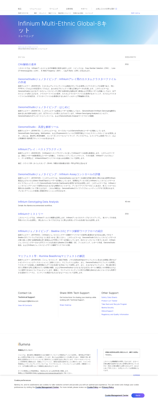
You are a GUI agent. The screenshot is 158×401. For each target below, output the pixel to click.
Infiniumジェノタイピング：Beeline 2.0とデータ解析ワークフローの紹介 (60, 231)
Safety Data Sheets (109, 297)
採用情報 (136, 375)
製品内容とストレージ (64, 13)
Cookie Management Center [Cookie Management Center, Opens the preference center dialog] (116, 397)
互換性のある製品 (78, 13)
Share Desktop (65, 305)
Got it (138, 397)
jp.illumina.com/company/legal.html (50, 373)
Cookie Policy (92, 389)
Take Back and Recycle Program (114, 304)
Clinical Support (107, 311)
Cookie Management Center (47, 389)
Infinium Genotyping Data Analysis (38, 201)
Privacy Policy (108, 389)
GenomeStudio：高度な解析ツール (38, 126)
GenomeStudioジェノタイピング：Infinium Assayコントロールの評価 (59, 174)
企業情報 (69, 9)
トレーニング (89, 13)
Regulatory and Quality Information (115, 314)
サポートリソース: (33, 47)
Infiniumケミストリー (30, 213)
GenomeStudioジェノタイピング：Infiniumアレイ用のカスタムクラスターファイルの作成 (67, 81)
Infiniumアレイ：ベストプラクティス (40, 149)
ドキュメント (42, 13)
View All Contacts (25, 305)
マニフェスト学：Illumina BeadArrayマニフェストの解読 (51, 256)
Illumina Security (107, 308)
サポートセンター (22, 47)
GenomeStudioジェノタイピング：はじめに (44, 107)
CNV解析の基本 (27, 64)
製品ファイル (52, 13)
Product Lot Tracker (109, 301)
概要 (35, 13)
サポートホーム (135, 13)
